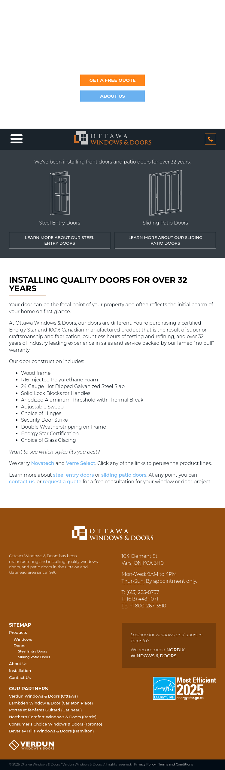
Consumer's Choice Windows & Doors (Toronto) (55, 724)
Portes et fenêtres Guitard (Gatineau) (45, 709)
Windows (23, 639)
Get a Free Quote (112, 80)
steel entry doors (73, 475)
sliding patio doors (123, 475)
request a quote (62, 481)
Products (18, 632)
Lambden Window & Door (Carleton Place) (51, 703)
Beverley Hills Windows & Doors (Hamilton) (51, 731)
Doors (19, 645)
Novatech (42, 463)
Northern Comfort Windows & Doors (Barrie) (52, 716)
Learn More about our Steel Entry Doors (59, 240)
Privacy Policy (145, 764)
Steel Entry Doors (32, 651)
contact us (22, 481)
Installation (20, 670)
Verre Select (80, 463)
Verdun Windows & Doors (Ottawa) (43, 696)
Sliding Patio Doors (34, 657)
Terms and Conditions (175, 764)
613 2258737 (210, 139)
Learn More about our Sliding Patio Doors (165, 240)
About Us (112, 96)
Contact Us (20, 677)
